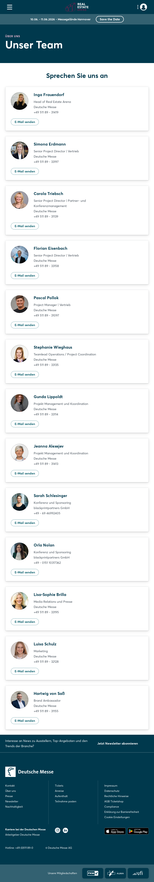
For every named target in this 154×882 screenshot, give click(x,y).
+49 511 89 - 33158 (46, 266)
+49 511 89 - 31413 (46, 464)
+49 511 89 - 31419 (46, 112)
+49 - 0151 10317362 (47, 563)
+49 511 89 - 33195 (46, 612)
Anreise (59, 790)
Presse (9, 796)
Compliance (111, 806)
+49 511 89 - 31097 (46, 315)
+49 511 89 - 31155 (46, 711)
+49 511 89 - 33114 (46, 414)
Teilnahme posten (65, 801)
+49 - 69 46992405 (47, 513)
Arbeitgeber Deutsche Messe (22, 834)
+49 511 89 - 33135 (46, 365)
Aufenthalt (61, 796)
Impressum (110, 785)
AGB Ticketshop (113, 801)
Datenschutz (111, 790)
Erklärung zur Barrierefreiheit (121, 811)
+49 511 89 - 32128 (46, 662)
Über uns (10, 790)
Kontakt (10, 785)
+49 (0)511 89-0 (24, 847)
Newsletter (11, 801)
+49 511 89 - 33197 (46, 162)
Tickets (59, 785)
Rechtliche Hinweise (116, 796)
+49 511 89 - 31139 (46, 216)
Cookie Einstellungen (117, 817)
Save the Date (110, 19)
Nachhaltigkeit (14, 806)
